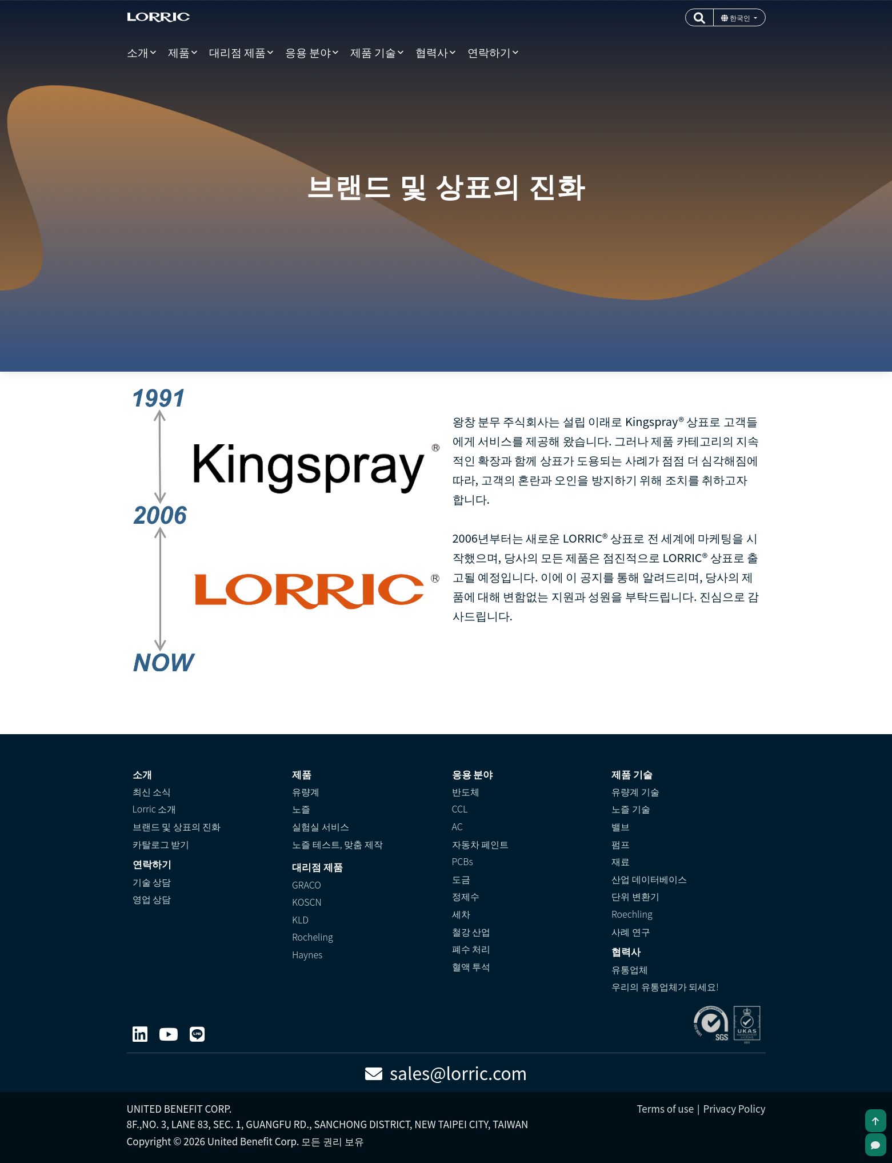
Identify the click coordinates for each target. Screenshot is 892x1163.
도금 (461, 879)
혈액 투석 (471, 966)
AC (457, 826)
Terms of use (665, 1108)
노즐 (301, 808)
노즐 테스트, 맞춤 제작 (337, 844)
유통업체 (629, 969)
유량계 (305, 791)
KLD (300, 919)
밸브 (620, 826)
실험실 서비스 (320, 826)
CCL (460, 808)
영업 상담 (152, 899)
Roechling (632, 914)
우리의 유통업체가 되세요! (665, 986)
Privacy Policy (734, 1108)
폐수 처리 (471, 948)
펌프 (620, 844)
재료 (620, 861)
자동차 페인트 (480, 844)
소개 (138, 51)
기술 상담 (152, 882)
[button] (699, 17)
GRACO (306, 884)
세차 (461, 914)
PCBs (462, 861)
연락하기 (489, 51)
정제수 (465, 896)
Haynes (307, 954)
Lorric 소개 (155, 808)
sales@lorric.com (446, 1072)
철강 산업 (471, 931)
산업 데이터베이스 (649, 879)
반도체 (465, 791)
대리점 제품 (237, 51)
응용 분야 (308, 51)
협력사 (431, 51)
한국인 (736, 17)
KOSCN (307, 902)
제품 (179, 51)
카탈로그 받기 (161, 844)
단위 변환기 (635, 896)
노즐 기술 (630, 808)
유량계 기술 (635, 791)
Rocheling (312, 936)
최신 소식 (152, 791)
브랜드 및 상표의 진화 (177, 826)
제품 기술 (373, 51)
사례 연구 (630, 931)
